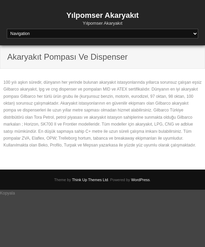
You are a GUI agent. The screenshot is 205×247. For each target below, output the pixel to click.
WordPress (140, 180)
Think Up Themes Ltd (90, 180)
